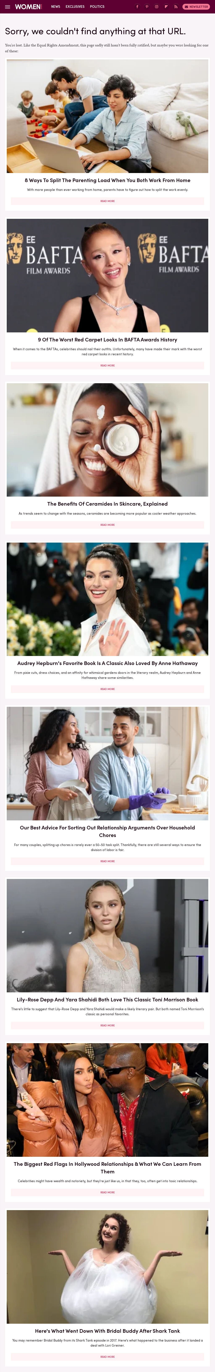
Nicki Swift (159, 1327)
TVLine (95, 1337)
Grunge (169, 1322)
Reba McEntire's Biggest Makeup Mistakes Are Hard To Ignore (177, 842)
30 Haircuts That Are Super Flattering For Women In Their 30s (37, 597)
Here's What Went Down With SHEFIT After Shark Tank (38, 959)
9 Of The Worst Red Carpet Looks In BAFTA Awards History (107, 109)
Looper (98, 1327)
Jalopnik (83, 1327)
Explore (73, 1322)
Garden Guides (134, 1322)
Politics (97, 7)
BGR (18, 1322)
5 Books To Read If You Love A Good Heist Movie (107, 597)
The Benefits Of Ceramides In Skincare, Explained (177, 109)
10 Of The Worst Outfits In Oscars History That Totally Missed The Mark (107, 1204)
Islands (67, 1327)
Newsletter (196, 6)
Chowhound (35, 1322)
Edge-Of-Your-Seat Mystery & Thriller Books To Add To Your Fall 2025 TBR (177, 1204)
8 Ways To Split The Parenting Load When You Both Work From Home (37, 112)
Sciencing (45, 1332)
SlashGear (84, 1332)
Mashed (115, 1327)
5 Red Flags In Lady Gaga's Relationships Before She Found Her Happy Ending (107, 842)
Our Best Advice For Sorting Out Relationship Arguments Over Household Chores (107, 232)
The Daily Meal (143, 1332)
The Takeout (185, 1332)
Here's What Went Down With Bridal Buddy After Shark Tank (107, 356)
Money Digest (136, 1327)
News (55, 7)
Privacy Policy (115, 1294)
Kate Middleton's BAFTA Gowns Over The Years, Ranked (107, 1080)
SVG (99, 1332)
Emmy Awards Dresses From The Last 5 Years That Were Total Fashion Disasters (177, 1084)
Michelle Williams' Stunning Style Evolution (38, 1201)
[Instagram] (156, 7)
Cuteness (55, 1322)
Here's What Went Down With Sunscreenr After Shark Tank (177, 476)
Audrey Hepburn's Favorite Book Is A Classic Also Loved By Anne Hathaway (37, 228)
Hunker (52, 1327)
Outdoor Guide (182, 1327)
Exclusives (75, 7)
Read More (37, 160)
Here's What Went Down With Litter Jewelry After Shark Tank (37, 714)
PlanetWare (25, 1332)
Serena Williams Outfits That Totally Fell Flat (177, 959)
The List (165, 1332)
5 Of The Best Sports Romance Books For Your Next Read (177, 710)
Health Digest (190, 1322)
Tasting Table (117, 1332)
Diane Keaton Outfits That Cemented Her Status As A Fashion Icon (37, 1084)
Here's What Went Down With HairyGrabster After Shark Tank (177, 356)
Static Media (82, 1302)
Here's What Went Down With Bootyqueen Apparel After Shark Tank (107, 480)
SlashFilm (64, 1332)
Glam (155, 1322)
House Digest (31, 1327)
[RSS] (176, 7)
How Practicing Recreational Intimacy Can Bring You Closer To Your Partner (107, 963)
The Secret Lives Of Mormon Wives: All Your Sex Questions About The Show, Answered (107, 717)
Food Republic (108, 1322)
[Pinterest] (147, 7)
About (92, 1294)
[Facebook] (137, 7)
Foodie (88, 1322)
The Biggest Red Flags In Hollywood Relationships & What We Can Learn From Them (37, 360)
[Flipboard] (166, 7)
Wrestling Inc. (115, 1337)
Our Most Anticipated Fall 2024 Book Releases (37, 476)
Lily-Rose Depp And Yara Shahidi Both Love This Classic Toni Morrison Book (177, 228)
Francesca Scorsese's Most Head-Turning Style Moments (177, 597)
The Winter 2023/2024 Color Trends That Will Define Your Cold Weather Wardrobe (37, 842)
